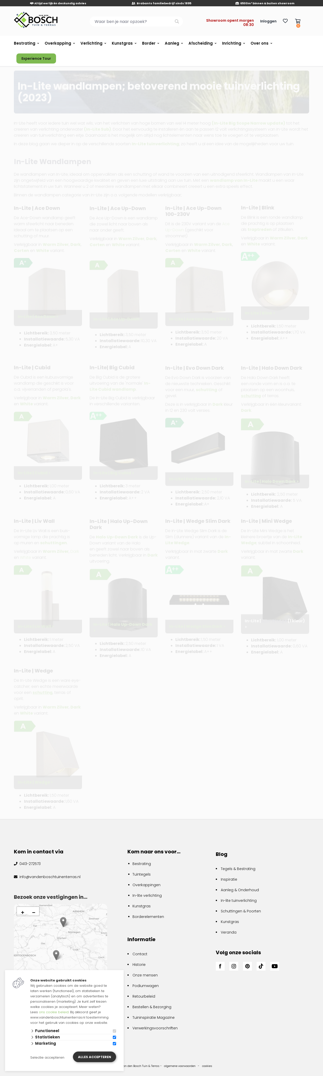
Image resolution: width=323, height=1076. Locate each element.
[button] (56, 955)
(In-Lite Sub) (97, 126)
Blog (221, 854)
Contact (139, 954)
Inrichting (231, 43)
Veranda (228, 932)
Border (148, 43)
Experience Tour (36, 58)
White (25, 557)
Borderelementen (148, 916)
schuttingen (53, 543)
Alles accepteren (94, 1057)
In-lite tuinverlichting (239, 900)
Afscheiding (201, 43)
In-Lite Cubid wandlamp (120, 386)
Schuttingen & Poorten (241, 911)
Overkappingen (146, 884)
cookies (207, 1066)
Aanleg (172, 43)
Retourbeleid (143, 996)
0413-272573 (29, 863)
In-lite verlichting (147, 895)
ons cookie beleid (54, 1012)
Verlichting (91, 43)
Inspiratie (229, 879)
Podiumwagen (145, 985)
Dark (246, 410)
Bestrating (24, 43)
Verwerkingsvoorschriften (155, 1028)
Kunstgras (122, 43)
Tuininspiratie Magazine (153, 1017)
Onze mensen (145, 975)
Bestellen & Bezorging (151, 1006)
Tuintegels (141, 874)
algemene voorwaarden (180, 1066)
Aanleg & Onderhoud (240, 889)
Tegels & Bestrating (238, 868)
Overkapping (58, 43)
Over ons (259, 43)
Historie (139, 964)
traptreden (260, 229)
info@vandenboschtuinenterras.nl (49, 876)
